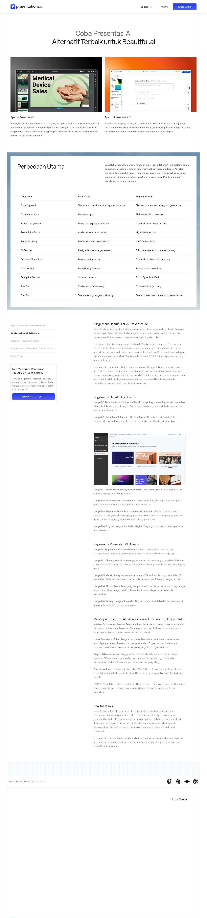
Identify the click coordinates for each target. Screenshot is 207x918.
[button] (146, 6)
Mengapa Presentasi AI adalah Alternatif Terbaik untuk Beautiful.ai (33, 348)
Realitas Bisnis (16, 356)
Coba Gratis (184, 6)
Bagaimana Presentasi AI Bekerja (24, 341)
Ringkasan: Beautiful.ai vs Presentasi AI (27, 325)
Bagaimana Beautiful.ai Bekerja (24, 333)
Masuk (164, 6)
